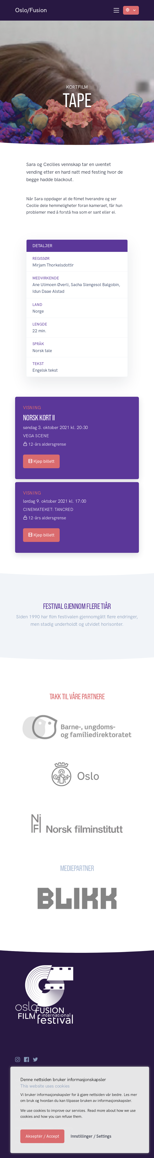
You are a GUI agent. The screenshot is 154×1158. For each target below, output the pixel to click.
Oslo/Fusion (31, 10)
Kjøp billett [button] (41, 461)
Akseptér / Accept (42, 1136)
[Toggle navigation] (116, 10)
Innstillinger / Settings (91, 1136)
